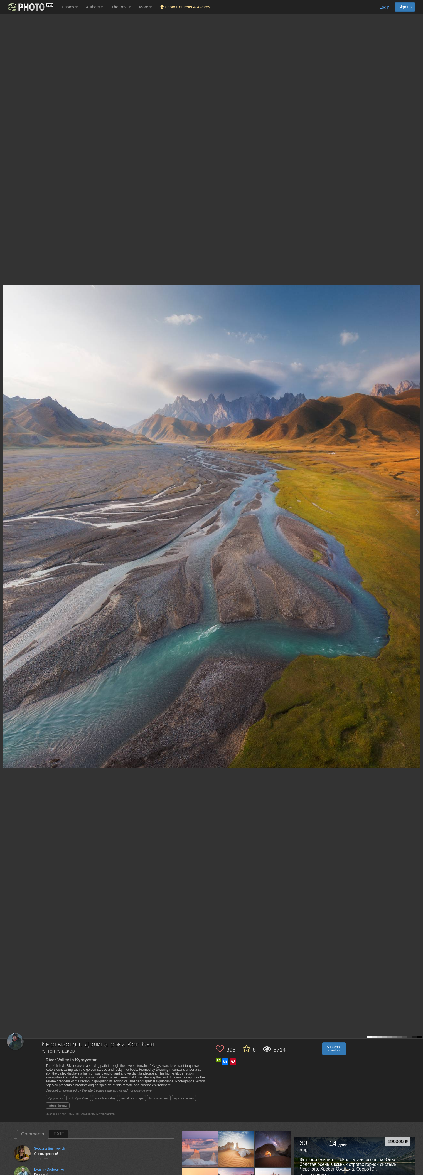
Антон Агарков (58, 1051)
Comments (32, 1134)
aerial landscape (132, 1098)
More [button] (145, 7)
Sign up (405, 7)
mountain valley (104, 1098)
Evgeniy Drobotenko (49, 1169)
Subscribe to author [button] (334, 1048)
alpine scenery (184, 1098)
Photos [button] (70, 7)
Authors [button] (94, 7)
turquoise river (159, 1098)
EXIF (58, 1134)
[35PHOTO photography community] (30, 7)
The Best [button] (121, 7)
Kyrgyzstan (55, 1098)
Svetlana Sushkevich (49, 1149)
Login (384, 7)
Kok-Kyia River (78, 1098)
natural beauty (57, 1105)
